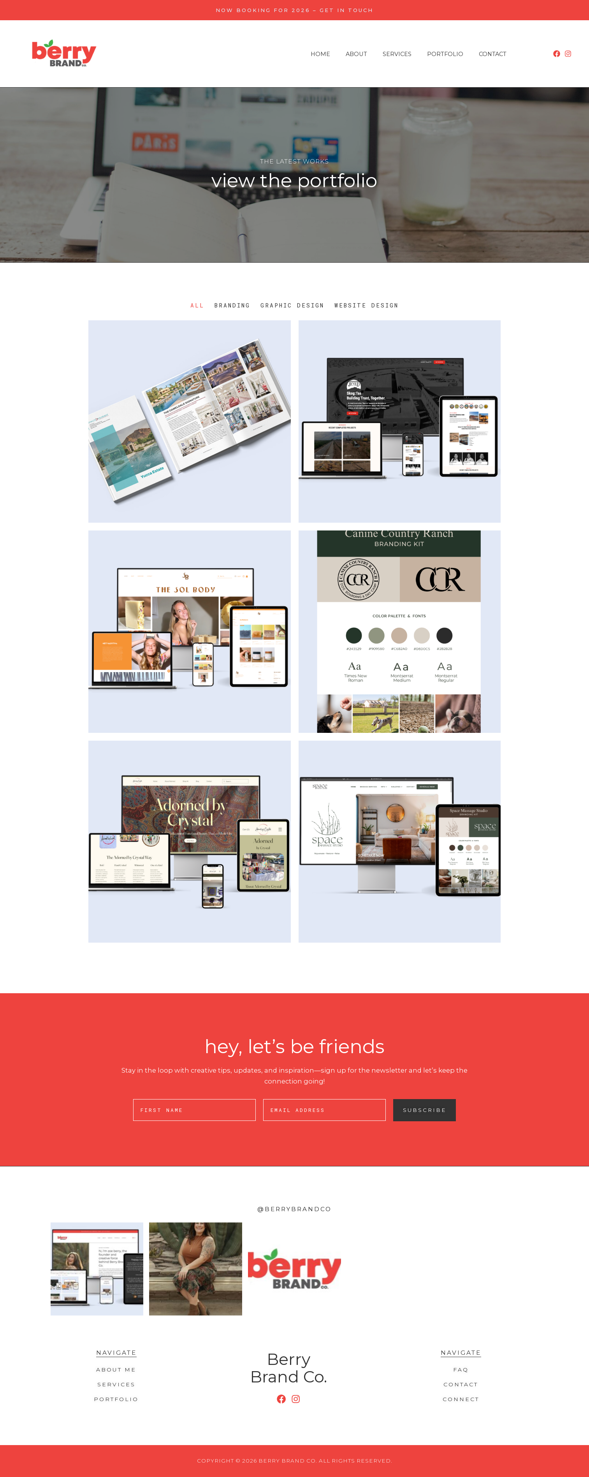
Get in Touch (346, 10)
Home (320, 54)
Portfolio (445, 54)
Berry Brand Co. (288, 1367)
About (356, 54)
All (197, 305)
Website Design (366, 305)
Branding (232, 305)
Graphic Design (292, 305)
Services (397, 54)
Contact (492, 54)
